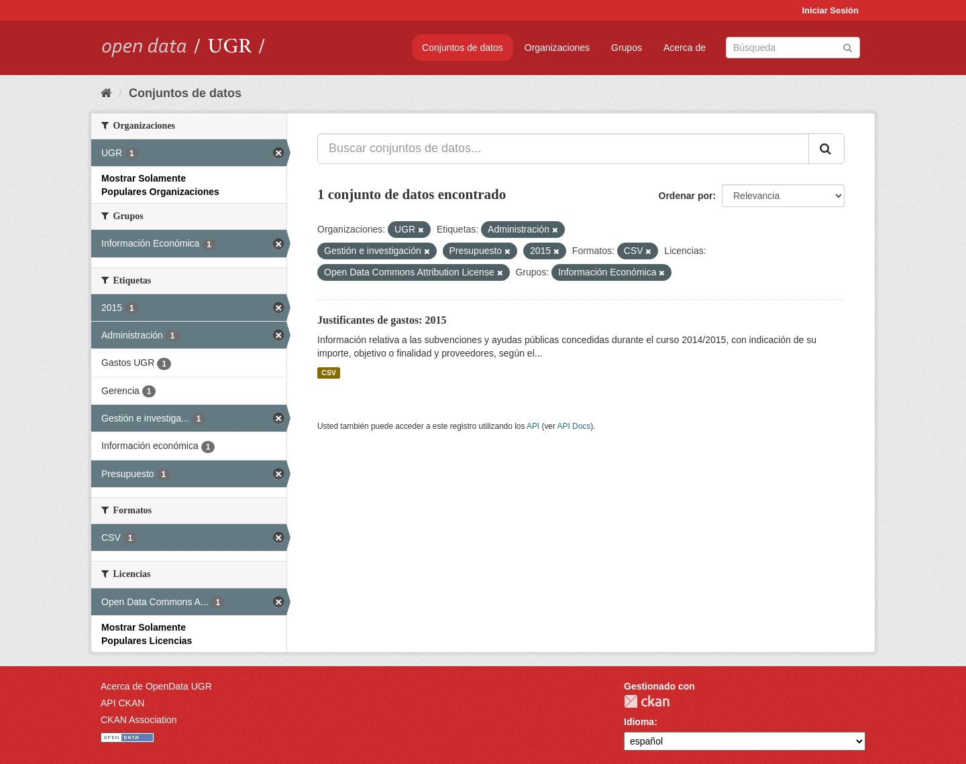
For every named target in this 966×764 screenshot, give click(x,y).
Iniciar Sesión (830, 10)
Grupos (626, 47)
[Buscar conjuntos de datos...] (563, 148)
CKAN (646, 701)
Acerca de (684, 47)
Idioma (639, 721)
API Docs (574, 426)
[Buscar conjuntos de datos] (793, 47)
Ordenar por (686, 195)
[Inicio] (106, 93)
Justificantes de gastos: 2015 (381, 320)
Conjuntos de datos (462, 47)
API (533, 426)
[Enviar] (847, 46)
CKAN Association (139, 719)
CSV (328, 373)
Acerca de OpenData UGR (156, 686)
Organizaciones (557, 47)
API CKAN (122, 703)
